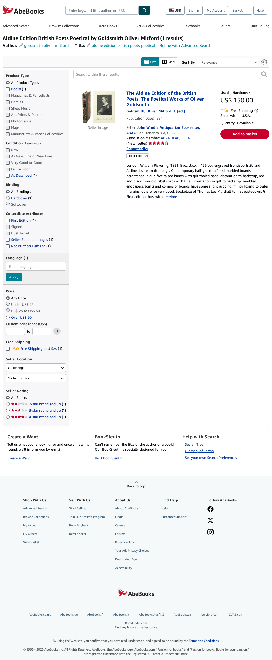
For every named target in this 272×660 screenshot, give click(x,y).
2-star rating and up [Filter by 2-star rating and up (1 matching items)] (38, 404)
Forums (120, 534)
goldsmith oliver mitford (46, 45)
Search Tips (194, 444)
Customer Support (174, 517)
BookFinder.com (136, 625)
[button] (264, 74)
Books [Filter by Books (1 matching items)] (16, 88)
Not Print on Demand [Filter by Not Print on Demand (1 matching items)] (28, 246)
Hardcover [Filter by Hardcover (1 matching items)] (19, 198)
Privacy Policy (124, 542)
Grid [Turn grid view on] (168, 62)
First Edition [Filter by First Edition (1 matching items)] (21, 220)
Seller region (17, 368)
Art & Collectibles (150, 26)
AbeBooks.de (69, 614)
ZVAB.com (236, 614)
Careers (120, 525)
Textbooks (192, 26)
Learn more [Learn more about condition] (33, 143)
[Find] (144, 10)
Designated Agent (127, 559)
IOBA (186, 138)
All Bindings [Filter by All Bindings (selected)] (19, 191)
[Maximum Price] (41, 331)
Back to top (136, 486)
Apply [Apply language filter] (13, 277)
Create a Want (18, 458)
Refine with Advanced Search (185, 45)
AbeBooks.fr (95, 614)
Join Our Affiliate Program (87, 517)
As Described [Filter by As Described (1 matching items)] (21, 175)
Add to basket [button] (245, 133)
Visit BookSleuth (108, 458)
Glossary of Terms (199, 451)
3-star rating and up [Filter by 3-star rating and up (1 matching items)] (38, 410)
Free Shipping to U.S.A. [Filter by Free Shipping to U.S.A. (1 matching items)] (34, 348)
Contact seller (137, 148)
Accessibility (123, 568)
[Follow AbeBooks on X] (210, 521)
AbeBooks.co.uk (40, 614)
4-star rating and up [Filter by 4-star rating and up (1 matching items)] (38, 417)
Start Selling (259, 26)
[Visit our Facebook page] (210, 510)
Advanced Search (16, 26)
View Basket (31, 542)
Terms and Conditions (204, 641)
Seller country (18, 378)
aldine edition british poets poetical (123, 45)
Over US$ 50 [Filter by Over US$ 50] (19, 317)
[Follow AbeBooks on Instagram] (210, 532)
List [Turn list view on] (150, 62)
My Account (216, 10)
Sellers (225, 26)
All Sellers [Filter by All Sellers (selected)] (19, 397)
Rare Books (108, 26)
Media (119, 517)
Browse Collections (64, 26)
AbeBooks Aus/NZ (151, 614)
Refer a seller (77, 534)
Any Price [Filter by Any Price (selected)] (16, 298)
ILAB (175, 138)
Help (260, 10)
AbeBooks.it (121, 614)
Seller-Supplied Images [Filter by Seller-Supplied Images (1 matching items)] (29, 239)
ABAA (165, 138)
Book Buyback (78, 525)
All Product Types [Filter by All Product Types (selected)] (23, 82)
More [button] (173, 196)
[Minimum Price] (15, 331)
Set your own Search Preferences (211, 457)
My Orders (30, 534)
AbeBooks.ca (182, 614)
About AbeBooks (126, 508)
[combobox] (102, 10)
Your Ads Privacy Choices (132, 551)
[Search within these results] (171, 74)
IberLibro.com (209, 614)
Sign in (194, 10)
